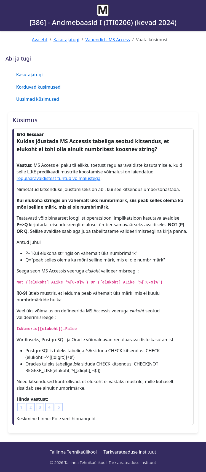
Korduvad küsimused (38, 87)
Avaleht (39, 40)
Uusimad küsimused (37, 99)
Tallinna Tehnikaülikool (73, 452)
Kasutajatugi (66, 40)
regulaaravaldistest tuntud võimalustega (58, 178)
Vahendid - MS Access (107, 40)
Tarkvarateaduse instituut (129, 452)
